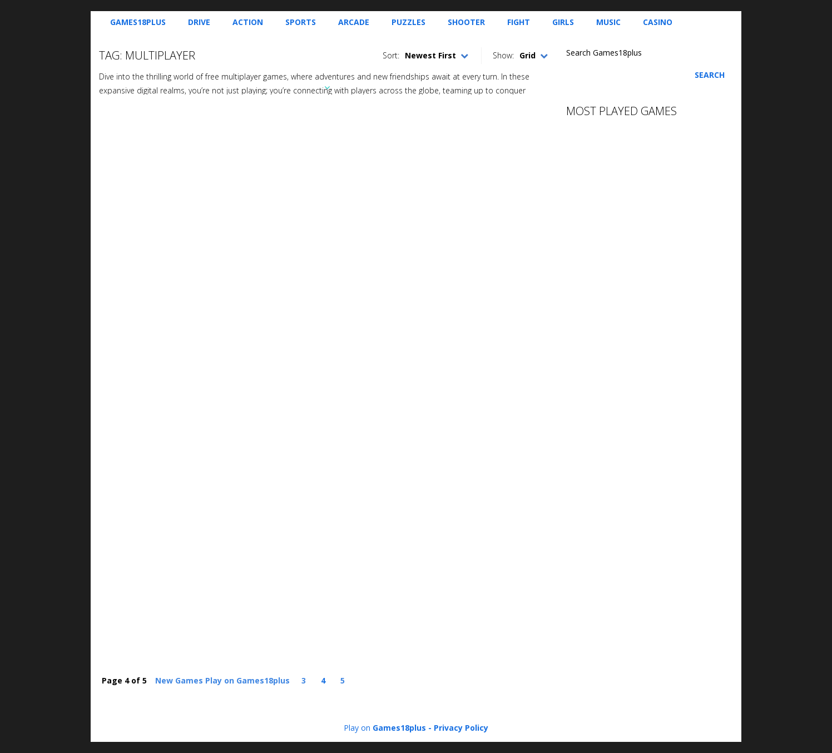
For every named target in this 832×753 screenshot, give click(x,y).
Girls (563, 22)
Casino (657, 22)
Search (710, 75)
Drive (199, 22)
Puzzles (408, 22)
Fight (518, 22)
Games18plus (138, 22)
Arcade (353, 22)
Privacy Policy (461, 727)
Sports (300, 22)
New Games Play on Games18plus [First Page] (222, 680)
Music (608, 22)
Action (247, 22)
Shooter (466, 22)
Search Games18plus (604, 52)
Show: (503, 55)
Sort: (391, 55)
